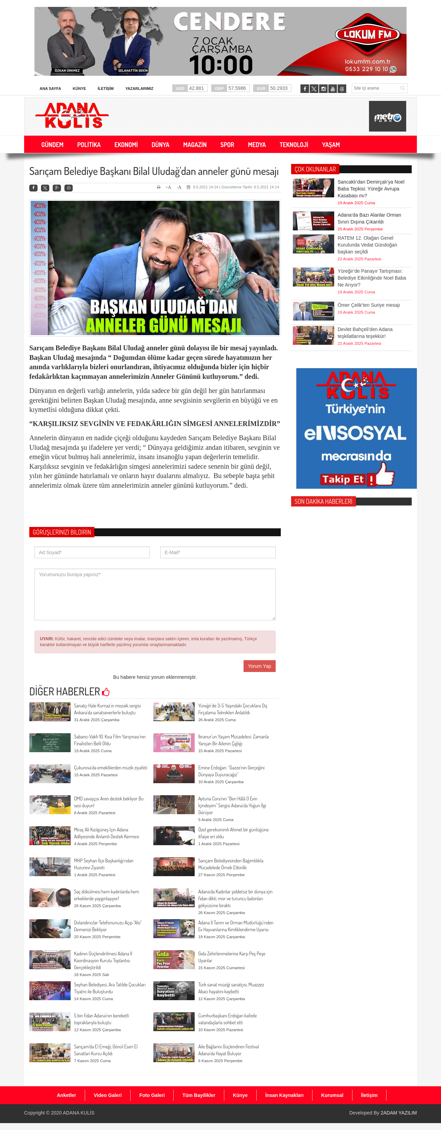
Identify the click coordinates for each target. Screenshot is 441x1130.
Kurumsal (332, 1095)
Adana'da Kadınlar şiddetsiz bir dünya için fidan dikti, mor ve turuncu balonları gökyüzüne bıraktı (235, 898)
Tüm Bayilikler (198, 1095)
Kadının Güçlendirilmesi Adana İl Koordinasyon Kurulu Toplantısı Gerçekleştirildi (103, 960)
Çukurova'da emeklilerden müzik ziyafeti (110, 767)
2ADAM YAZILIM (399, 1113)
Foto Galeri (152, 1095)
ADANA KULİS (78, 1113)
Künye (79, 88)
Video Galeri (108, 1095)
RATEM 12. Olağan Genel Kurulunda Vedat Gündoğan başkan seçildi (367, 232)
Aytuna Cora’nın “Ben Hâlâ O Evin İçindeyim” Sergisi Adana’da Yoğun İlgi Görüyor (232, 805)
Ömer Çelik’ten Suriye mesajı (369, 296)
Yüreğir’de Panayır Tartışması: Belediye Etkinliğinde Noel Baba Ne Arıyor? (372, 266)
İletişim (105, 88)
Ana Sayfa (50, 88)
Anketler (66, 1095)
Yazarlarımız (139, 88)
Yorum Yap (259, 666)
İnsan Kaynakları (284, 1095)
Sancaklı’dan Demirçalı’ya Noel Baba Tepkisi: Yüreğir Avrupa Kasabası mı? (371, 188)
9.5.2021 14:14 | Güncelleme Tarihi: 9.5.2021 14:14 (233, 187)
